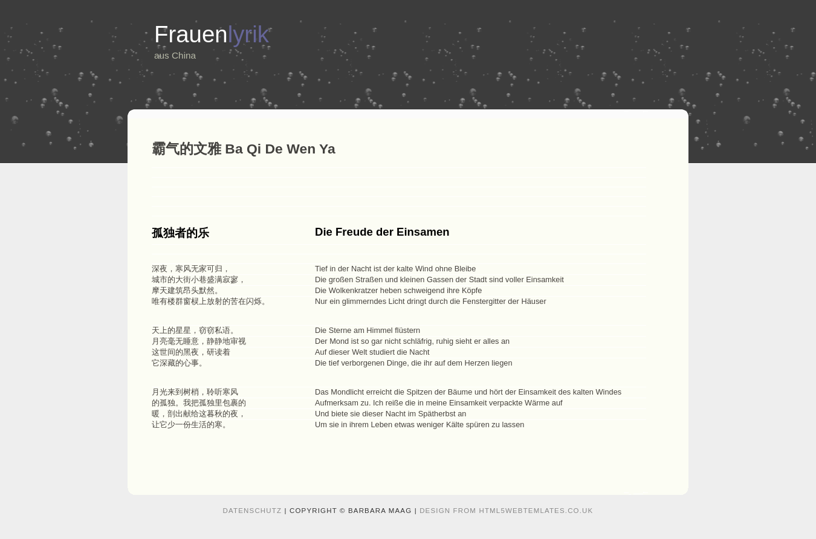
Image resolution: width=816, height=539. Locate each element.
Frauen (211, 34)
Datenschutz (252, 510)
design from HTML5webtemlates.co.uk (506, 510)
